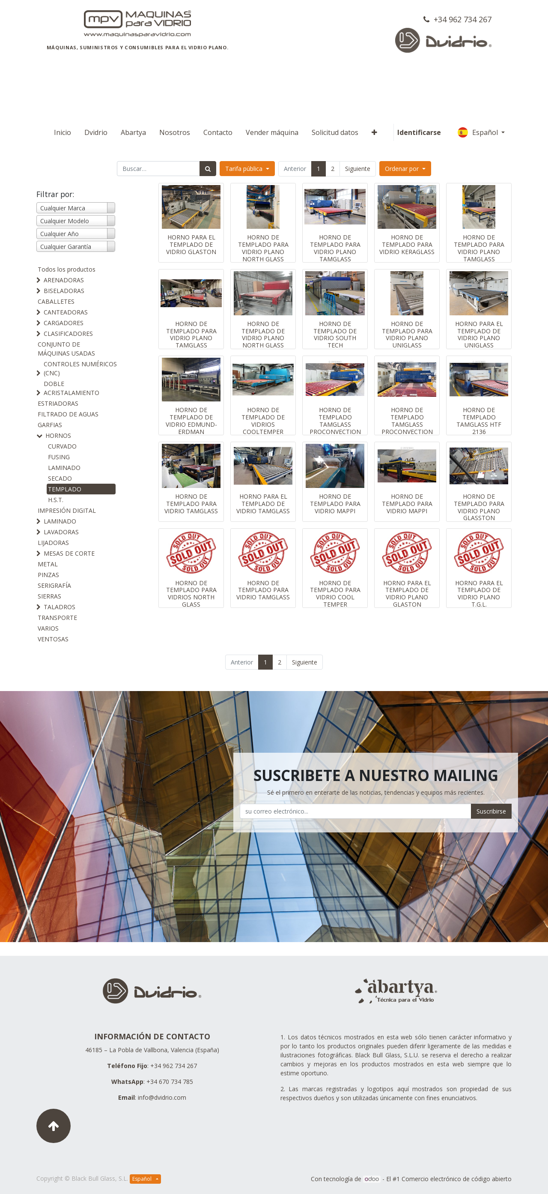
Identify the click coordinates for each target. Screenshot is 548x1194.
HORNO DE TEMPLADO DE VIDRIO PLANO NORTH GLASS (263, 334)
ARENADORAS (64, 280)
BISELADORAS (64, 291)
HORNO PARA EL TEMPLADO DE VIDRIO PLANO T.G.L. (479, 593)
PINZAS (48, 575)
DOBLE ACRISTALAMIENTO (71, 388)
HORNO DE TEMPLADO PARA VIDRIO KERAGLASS (407, 244)
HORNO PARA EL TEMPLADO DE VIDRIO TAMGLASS (263, 503)
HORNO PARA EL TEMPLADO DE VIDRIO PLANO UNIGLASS (479, 334)
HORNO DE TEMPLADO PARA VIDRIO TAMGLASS (191, 503)
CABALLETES (56, 301)
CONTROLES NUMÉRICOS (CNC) (80, 368)
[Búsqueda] (208, 168)
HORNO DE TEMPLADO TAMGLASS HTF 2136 (478, 420)
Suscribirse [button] (491, 811)
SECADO (60, 478)
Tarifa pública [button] (244, 169)
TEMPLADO (64, 489)
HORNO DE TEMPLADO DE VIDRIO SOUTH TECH (335, 334)
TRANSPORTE (57, 617)
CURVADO (62, 446)
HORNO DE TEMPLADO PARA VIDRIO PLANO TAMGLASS (335, 248)
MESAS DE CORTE (69, 553)
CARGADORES (63, 323)
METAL (48, 564)
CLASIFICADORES (68, 333)
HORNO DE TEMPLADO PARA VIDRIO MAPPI (335, 503)
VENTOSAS (53, 639)
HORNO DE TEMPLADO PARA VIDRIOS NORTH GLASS (191, 593)
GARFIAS (50, 425)
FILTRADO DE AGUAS (68, 414)
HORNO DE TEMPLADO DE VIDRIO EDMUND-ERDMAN (191, 420)
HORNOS (58, 435)
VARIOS (48, 628)
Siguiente (357, 169)
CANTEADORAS (66, 312)
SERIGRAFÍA (54, 585)
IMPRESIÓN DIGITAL (67, 510)
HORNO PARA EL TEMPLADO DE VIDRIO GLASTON (191, 244)
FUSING (59, 457)
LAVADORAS (61, 532)
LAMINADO (64, 468)
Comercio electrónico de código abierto (457, 1179)
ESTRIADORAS (58, 403)
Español (479, 132)
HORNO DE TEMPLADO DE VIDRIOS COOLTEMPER (263, 420)
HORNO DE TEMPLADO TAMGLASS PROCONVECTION (335, 420)
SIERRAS (49, 596)
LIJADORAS (53, 543)
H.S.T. (55, 500)
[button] (374, 132)
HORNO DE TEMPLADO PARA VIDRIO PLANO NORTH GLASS (263, 248)
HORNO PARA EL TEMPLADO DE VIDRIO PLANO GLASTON (407, 593)
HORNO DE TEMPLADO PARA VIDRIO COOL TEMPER (335, 593)
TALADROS (59, 607)
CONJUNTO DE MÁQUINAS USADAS (66, 348)
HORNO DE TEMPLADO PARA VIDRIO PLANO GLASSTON (479, 507)
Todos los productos (66, 269)
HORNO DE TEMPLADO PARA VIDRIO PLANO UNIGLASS (407, 334)
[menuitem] (62, 132)
